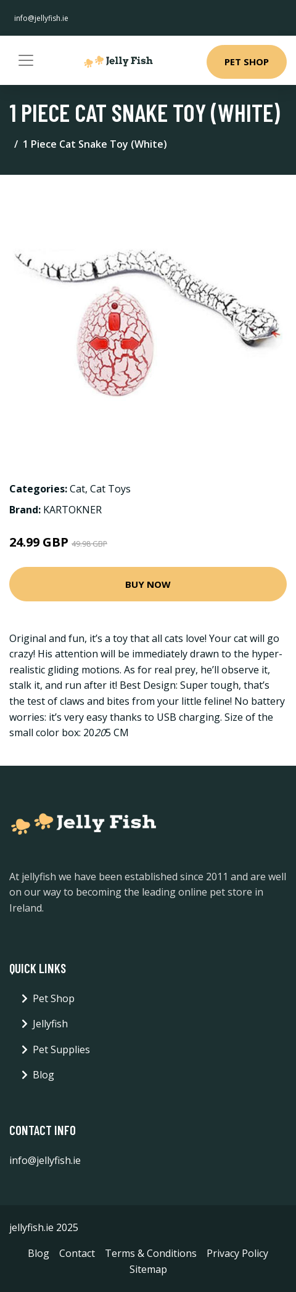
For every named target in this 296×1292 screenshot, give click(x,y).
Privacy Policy (237, 1253)
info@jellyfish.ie (41, 18)
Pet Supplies (61, 1049)
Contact (77, 1253)
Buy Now (148, 584)
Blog (43, 1074)
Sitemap (148, 1269)
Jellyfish (50, 1023)
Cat (77, 489)
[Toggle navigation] (26, 60)
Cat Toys (110, 489)
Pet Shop (246, 61)
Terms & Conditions (151, 1253)
